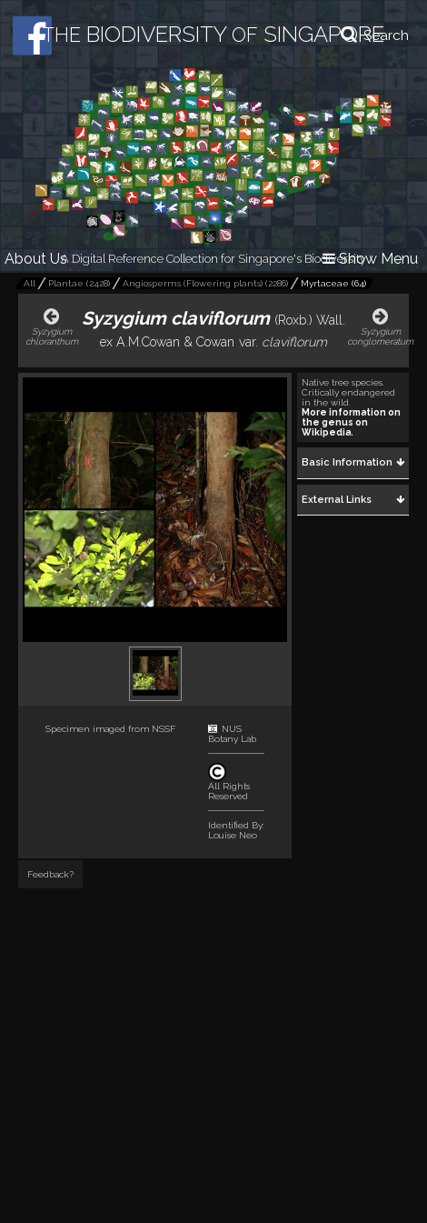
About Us (36, 258)
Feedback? (50, 874)
